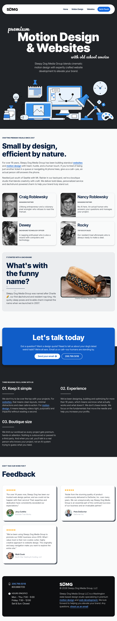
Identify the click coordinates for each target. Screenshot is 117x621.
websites (91, 9)
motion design (77, 9)
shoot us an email (79, 606)
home (65, 9)
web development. (88, 600)
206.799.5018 (72, 356)
